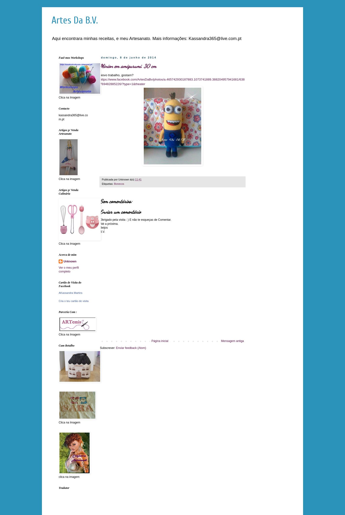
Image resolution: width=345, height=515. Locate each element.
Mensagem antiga (232, 341)
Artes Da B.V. (75, 20)
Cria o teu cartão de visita (74, 301)
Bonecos (119, 183)
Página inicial (159, 341)
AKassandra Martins (70, 292)
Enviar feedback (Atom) (131, 348)
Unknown (69, 261)
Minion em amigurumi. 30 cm (128, 66)
